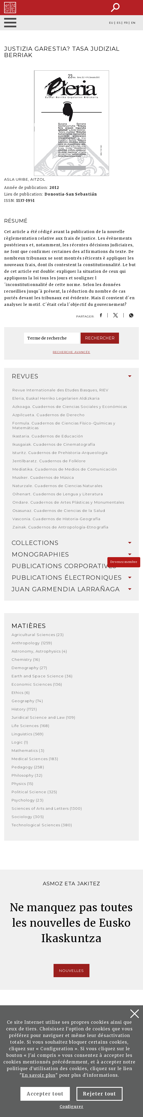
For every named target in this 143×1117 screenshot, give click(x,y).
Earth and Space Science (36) (42, 676)
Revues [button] (71, 376)
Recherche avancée (71, 352)
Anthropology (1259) (32, 643)
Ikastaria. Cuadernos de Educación (47, 436)
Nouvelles (71, 970)
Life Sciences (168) (30, 725)
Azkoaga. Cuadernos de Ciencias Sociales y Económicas (69, 406)
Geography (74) (27, 701)
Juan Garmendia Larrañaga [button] (71, 589)
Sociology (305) (28, 816)
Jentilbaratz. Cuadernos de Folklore (49, 461)
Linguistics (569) (28, 734)
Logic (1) (20, 742)
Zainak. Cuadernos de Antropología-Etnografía (60, 527)
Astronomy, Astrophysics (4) (39, 651)
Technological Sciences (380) (42, 825)
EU (111, 23)
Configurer (71, 1106)
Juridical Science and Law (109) (43, 717)
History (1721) (24, 709)
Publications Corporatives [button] (71, 566)
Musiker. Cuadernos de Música (43, 477)
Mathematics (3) (28, 750)
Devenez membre (123, 562)
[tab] (71, 376)
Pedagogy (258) (28, 767)
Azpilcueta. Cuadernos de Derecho (48, 415)
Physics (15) (22, 783)
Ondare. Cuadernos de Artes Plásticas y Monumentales (68, 502)
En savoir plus (38, 1075)
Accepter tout (45, 1094)
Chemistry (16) (26, 659)
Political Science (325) (34, 792)
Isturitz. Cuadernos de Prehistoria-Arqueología (60, 452)
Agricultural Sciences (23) (38, 634)
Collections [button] (71, 543)
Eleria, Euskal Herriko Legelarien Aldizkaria (56, 398)
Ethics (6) (21, 692)
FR (126, 23)
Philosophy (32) (27, 775)
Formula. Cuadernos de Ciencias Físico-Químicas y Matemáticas (63, 425)
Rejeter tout (99, 1094)
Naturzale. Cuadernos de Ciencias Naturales (57, 485)
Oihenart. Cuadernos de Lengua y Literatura (57, 494)
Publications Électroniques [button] (71, 577)
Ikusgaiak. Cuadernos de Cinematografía (54, 444)
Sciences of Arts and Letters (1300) (47, 808)
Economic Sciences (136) (37, 684)
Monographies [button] (71, 554)
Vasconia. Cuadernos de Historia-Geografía (56, 519)
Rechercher (100, 338)
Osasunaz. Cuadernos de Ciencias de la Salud (58, 510)
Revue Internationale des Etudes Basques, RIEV (60, 390)
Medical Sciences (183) (35, 759)
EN (133, 23)
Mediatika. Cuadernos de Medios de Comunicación (64, 469)
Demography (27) (29, 668)
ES (118, 23)
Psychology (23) (28, 800)
